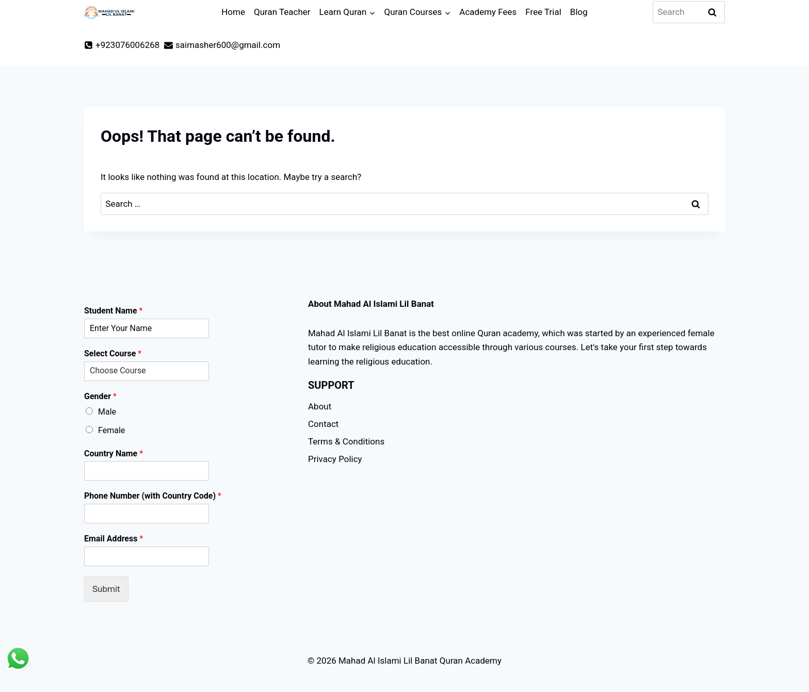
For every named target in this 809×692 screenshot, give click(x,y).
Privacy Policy (335, 459)
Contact (323, 424)
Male (107, 412)
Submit (106, 589)
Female (111, 430)
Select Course (112, 353)
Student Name (113, 311)
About (319, 406)
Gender (100, 396)
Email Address (113, 538)
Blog (579, 12)
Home (233, 12)
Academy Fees (487, 12)
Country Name (113, 453)
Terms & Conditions (346, 441)
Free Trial (543, 12)
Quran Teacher (282, 12)
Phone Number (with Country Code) (152, 496)
